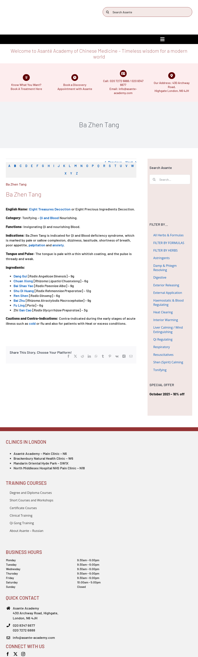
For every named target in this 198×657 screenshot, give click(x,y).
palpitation (37, 245)
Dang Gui (20, 276)
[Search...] (169, 179)
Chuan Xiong (23, 281)
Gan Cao (25, 310)
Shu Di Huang (24, 291)
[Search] (107, 12)
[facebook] (8, 654)
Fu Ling (20, 305)
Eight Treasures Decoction (50, 209)
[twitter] (15, 654)
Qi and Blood (49, 218)
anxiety (58, 245)
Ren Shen (21, 295)
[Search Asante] (147, 12)
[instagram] (23, 654)
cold (32, 323)
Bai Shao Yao (23, 286)
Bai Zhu (19, 300)
